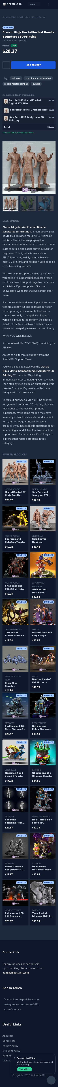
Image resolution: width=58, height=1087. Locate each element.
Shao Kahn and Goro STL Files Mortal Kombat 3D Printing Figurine (13, 588)
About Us (7, 1036)
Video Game (25, 17)
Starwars (9, 723)
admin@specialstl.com (15, 972)
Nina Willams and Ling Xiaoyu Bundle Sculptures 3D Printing (42, 634)
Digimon (36, 863)
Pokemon (36, 910)
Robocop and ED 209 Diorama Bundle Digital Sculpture (14, 915)
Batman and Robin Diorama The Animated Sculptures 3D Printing (41, 728)
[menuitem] (10, 203)
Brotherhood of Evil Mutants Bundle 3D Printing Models (41, 681)
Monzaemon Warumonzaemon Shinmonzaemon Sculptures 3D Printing (42, 868)
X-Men (35, 676)
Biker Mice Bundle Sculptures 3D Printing (13, 685)
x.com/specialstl (13, 1009)
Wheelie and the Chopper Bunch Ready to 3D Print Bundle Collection (42, 775)
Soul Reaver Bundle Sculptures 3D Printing (41, 541)
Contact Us (8, 1040)
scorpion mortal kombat (38, 78)
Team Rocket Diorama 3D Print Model (42, 915)
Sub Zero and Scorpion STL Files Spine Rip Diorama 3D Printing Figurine (42, 494)
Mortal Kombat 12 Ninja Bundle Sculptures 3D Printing (15, 494)
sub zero (16, 78)
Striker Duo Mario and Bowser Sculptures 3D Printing (41, 591)
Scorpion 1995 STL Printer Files (29, 110)
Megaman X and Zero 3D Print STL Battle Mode (15, 775)
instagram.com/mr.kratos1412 (21, 1004)
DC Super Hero (39, 723)
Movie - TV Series (13, 910)
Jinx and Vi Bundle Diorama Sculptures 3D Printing (14, 634)
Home (5, 17)
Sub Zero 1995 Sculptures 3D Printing (26, 119)
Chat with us (24, 1069)
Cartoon (36, 770)
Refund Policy (10, 1055)
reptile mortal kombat (16, 83)
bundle (36, 83)
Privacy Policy (10, 1045)
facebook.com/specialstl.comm (22, 999)
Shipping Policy (11, 1050)
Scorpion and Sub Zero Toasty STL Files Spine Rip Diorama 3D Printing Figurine (15, 541)
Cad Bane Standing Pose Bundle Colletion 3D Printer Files (15, 821)
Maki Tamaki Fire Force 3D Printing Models (42, 821)
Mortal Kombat (38, 17)
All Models (13, 17)
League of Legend (13, 629)
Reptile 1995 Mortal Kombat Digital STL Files (25, 102)
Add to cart (33, 65)
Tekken (35, 629)
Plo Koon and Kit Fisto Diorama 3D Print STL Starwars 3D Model (15, 728)
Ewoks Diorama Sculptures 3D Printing (14, 868)
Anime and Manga (41, 816)
